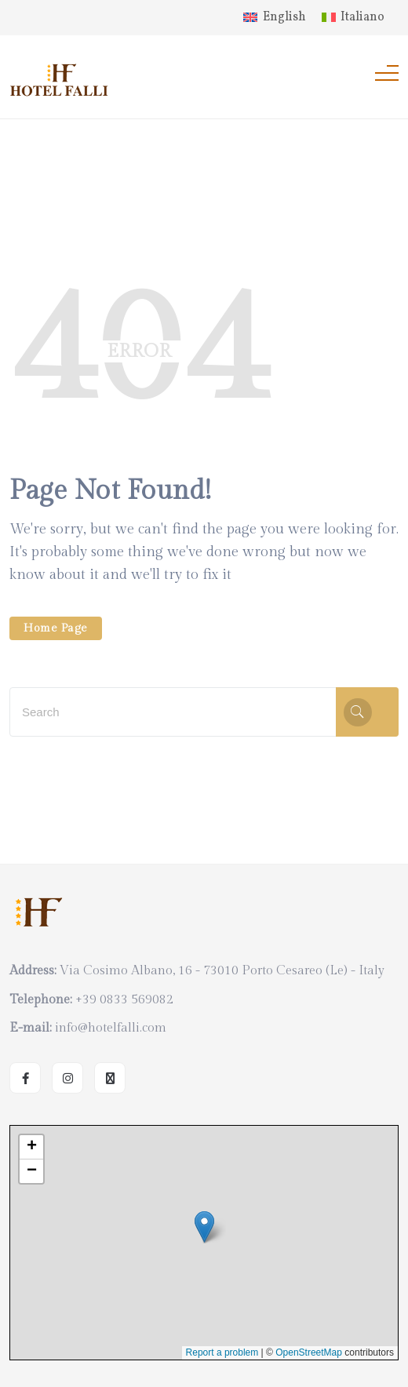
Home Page (56, 628)
